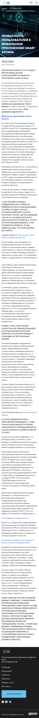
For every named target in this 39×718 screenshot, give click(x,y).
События (6, 674)
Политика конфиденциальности (13, 714)
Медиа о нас (8, 682)
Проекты (6, 678)
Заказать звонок (13, 694)
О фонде (6, 667)
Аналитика (7, 670)
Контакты (6, 686)
